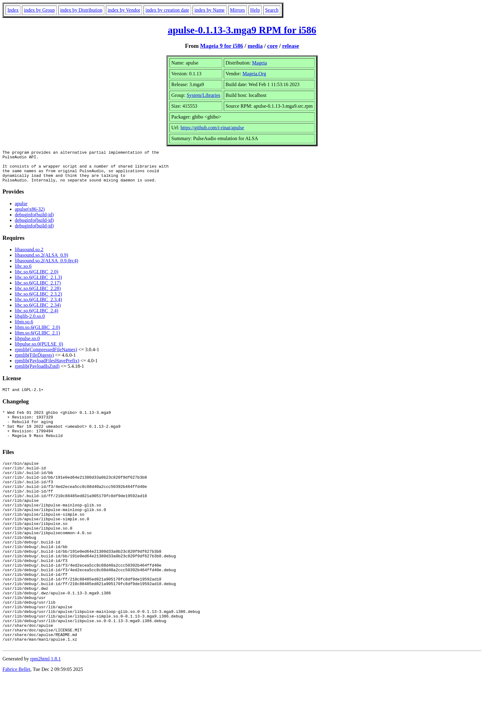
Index (13, 10)
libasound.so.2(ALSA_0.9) (41, 261)
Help (255, 10)
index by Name (209, 10)
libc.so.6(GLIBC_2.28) (38, 294)
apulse (21, 210)
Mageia (259, 62)
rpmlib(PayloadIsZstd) (37, 372)
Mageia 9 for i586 (221, 46)
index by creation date (167, 10)
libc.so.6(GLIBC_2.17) (38, 289)
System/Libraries (203, 95)
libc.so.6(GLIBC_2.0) (36, 278)
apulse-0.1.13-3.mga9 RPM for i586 (242, 29)
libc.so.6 (23, 272)
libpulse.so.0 (27, 344)
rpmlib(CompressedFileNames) (46, 356)
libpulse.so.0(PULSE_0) (39, 350)
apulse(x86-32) (30, 215)
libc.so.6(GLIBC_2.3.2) (38, 300)
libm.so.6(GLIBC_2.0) (37, 333)
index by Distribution (81, 10)
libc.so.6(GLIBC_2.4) (36, 317)
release (290, 46)
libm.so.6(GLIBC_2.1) (37, 339)
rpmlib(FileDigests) (34, 361)
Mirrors (237, 10)
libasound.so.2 (29, 256)
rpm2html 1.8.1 (45, 709)
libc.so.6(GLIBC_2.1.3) (38, 283)
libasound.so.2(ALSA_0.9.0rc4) (46, 267)
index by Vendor (124, 10)
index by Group (39, 10)
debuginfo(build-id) (34, 221)
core (272, 46)
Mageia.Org (254, 73)
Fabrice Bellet (16, 720)
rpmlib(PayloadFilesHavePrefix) (47, 367)
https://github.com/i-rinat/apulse (212, 127)
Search (272, 10)
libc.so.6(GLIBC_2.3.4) (38, 306)
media (255, 46)
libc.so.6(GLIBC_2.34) (38, 311)
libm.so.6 (24, 328)
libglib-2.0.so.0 (30, 322)
